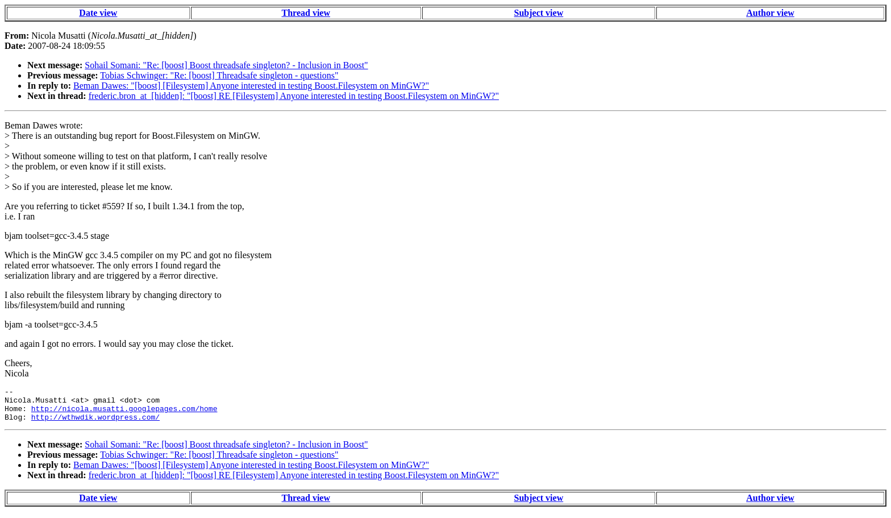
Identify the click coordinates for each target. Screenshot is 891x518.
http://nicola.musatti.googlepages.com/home (124, 413)
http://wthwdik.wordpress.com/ (95, 423)
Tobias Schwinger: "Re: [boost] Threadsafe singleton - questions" (219, 75)
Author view (770, 13)
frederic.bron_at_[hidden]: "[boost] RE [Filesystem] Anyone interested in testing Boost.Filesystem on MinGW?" (294, 96)
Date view (98, 13)
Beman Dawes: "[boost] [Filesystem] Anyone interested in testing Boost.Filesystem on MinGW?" (251, 85)
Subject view (539, 13)
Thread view (306, 13)
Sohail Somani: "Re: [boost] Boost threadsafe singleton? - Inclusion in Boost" (226, 65)
